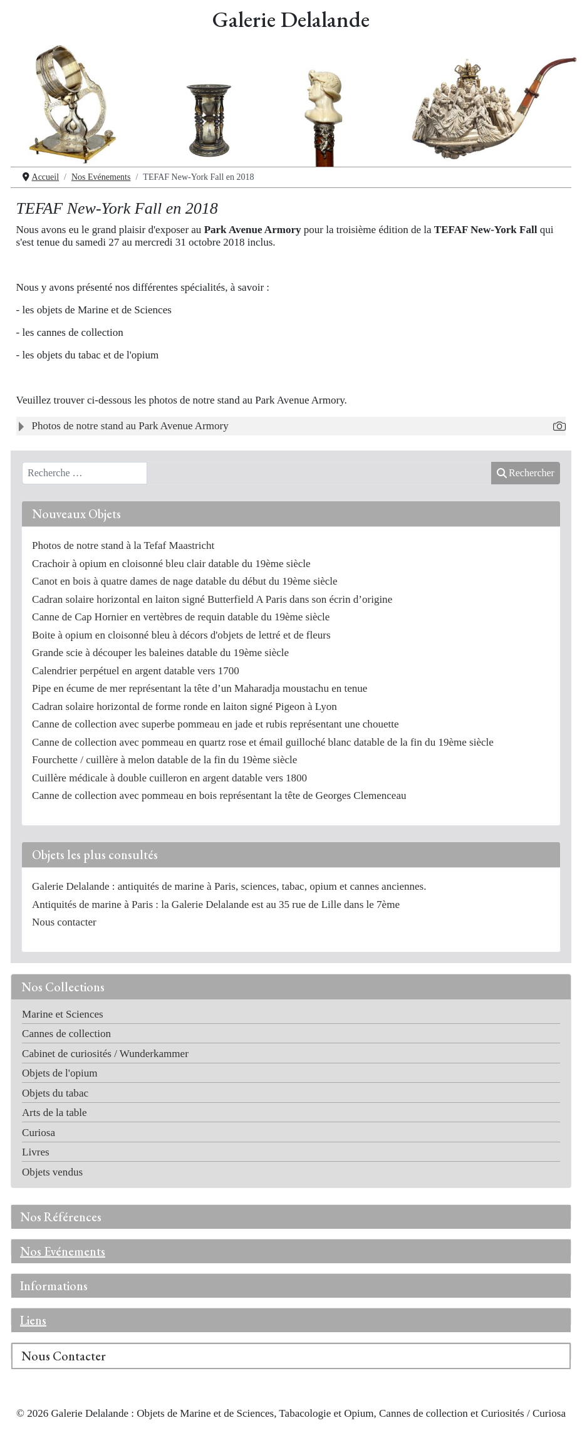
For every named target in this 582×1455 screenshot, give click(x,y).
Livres (35, 1152)
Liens (33, 1320)
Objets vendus (52, 1172)
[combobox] (84, 473)
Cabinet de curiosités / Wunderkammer (105, 1054)
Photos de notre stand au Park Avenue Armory (130, 426)
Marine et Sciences (62, 1014)
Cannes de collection (66, 1034)
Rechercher (525, 472)
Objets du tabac (55, 1093)
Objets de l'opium (59, 1073)
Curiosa (38, 1133)
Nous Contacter (63, 1356)
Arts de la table (54, 1113)
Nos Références (60, 1217)
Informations (54, 1286)
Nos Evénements (62, 1251)
